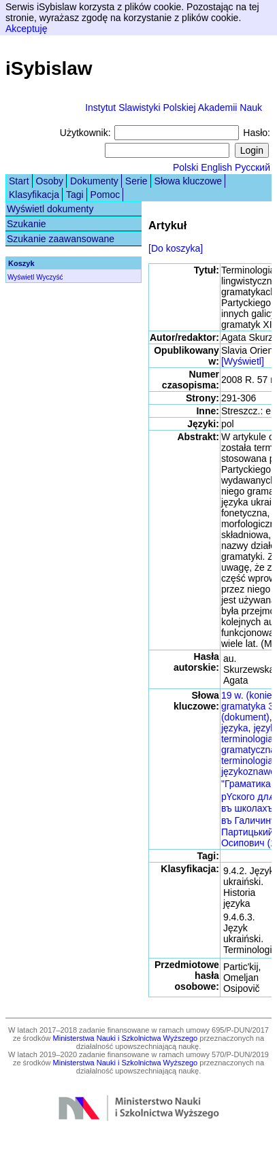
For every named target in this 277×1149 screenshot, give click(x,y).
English (216, 167)
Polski (185, 167)
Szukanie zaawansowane (60, 238)
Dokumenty (94, 181)
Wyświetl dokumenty (50, 208)
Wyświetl (20, 277)
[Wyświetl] (242, 361)
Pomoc (105, 194)
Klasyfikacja (34, 194)
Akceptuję (26, 28)
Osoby (49, 181)
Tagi (75, 194)
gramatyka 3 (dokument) (247, 711)
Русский (252, 167)
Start (19, 181)
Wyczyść (49, 277)
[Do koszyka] (175, 248)
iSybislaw (49, 68)
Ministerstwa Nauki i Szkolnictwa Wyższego (125, 1038)
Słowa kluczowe (188, 181)
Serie (136, 181)
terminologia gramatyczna (248, 744)
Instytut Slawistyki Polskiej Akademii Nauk (173, 107)
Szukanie (26, 223)
